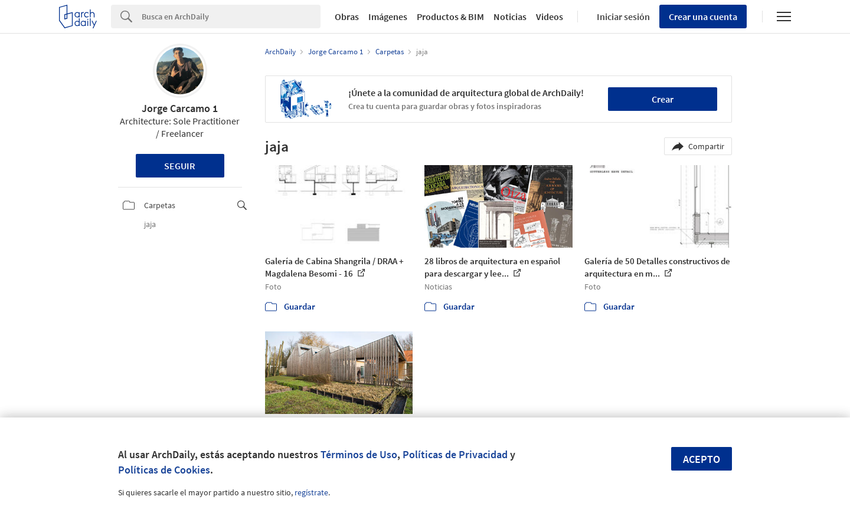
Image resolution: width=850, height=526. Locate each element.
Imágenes (387, 16)
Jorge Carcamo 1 (180, 108)
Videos (549, 16)
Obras (347, 16)
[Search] (231, 16)
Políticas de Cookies (164, 469)
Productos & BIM (450, 16)
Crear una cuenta (703, 16)
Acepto (701, 459)
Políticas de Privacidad (455, 454)
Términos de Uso (359, 454)
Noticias (510, 16)
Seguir (179, 166)
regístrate (311, 492)
